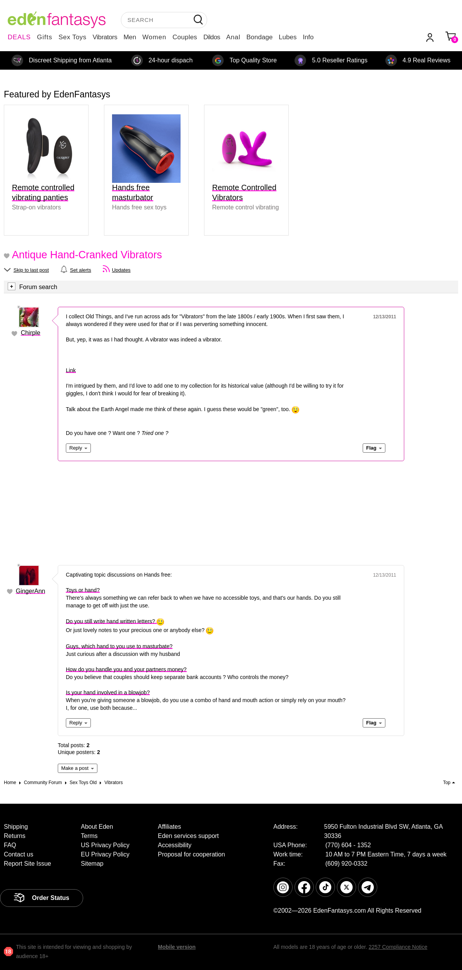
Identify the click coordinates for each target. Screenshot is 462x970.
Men (130, 37)
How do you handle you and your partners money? (126, 669)
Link (71, 370)
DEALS (19, 37)
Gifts (44, 37)
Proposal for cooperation (191, 854)
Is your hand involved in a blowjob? (108, 692)
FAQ (10, 845)
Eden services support (188, 836)
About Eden (97, 826)
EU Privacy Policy (105, 854)
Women (154, 37)
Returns (14, 836)
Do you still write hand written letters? (115, 621)
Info (308, 37)
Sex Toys (73, 37)
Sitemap (92, 863)
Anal (233, 37)
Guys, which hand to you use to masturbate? (119, 646)
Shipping (16, 826)
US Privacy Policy (105, 845)
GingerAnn (30, 591)
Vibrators (105, 37)
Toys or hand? (83, 590)
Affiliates (169, 826)
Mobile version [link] (177, 947)
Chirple (30, 332)
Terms (89, 836)
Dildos (211, 37)
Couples (184, 37)
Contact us (18, 854)
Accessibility (174, 845)
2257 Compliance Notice (397, 947)
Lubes (287, 37)
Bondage (259, 37)
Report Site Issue (27, 863)
